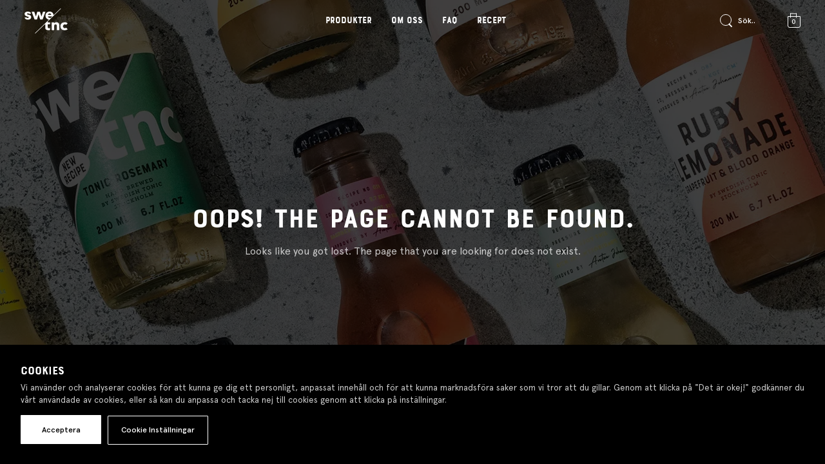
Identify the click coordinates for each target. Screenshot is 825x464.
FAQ (450, 20)
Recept (491, 20)
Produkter (348, 20)
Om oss (407, 20)
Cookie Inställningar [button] (158, 429)
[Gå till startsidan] (45, 21)
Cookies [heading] (42, 371)
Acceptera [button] (61, 429)
